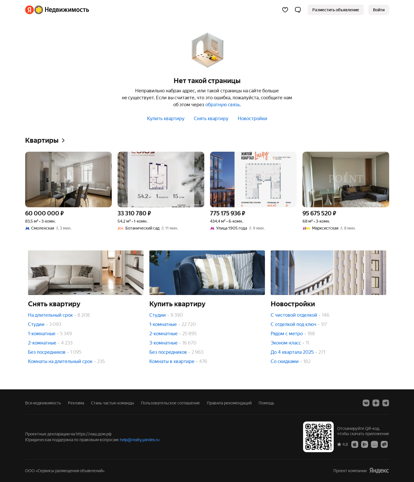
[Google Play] (364, 444)
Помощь (266, 403)
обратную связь (222, 104)
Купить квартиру (166, 118)
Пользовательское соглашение (170, 403)
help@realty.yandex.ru (139, 439)
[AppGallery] (374, 444)
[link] (378, 10)
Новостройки (252, 118)
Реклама (76, 403)
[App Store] (354, 444)
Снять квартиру (211, 118)
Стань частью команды (112, 403)
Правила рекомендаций (229, 403)
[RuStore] (384, 444)
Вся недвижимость (43, 403)
